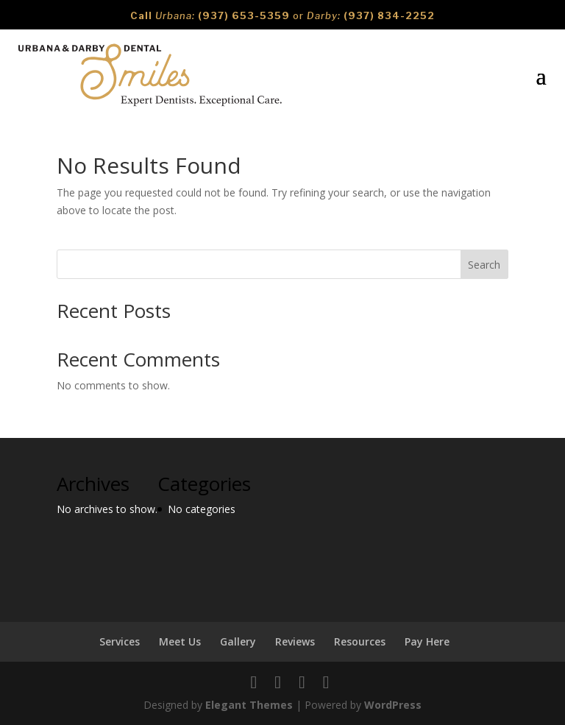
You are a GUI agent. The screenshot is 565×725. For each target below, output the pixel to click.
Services (119, 641)
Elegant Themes (249, 705)
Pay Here (427, 641)
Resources (359, 641)
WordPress (393, 705)
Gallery (238, 641)
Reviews (295, 641)
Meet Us (180, 641)
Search (484, 265)
